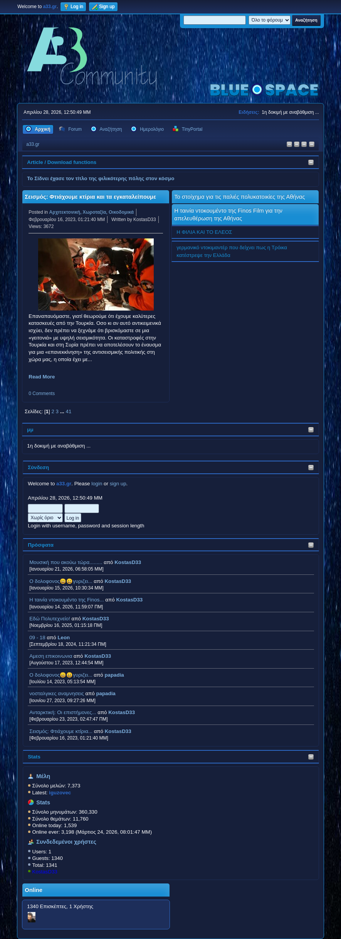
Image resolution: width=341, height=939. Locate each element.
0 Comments (42, 393)
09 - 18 (37, 637)
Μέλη (43, 776)
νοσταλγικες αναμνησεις (56, 693)
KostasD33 (127, 562)
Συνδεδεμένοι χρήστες (66, 842)
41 (69, 411)
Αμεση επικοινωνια (50, 656)
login (96, 483)
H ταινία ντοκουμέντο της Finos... (66, 600)
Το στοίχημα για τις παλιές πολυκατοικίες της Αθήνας (239, 197)
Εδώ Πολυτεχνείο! (49, 618)
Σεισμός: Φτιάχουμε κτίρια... (60, 731)
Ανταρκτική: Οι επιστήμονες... (62, 712)
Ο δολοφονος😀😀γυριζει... (60, 581)
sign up (118, 483)
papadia (114, 675)
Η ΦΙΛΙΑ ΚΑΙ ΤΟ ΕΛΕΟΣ (204, 232)
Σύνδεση (38, 467)
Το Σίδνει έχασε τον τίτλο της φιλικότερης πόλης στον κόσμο (100, 178)
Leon (63, 637)
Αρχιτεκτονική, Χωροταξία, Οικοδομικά (91, 212)
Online (33, 890)
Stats (34, 757)
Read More (42, 377)
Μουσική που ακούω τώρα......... (65, 562)
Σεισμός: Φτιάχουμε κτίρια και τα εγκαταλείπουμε (90, 197)
